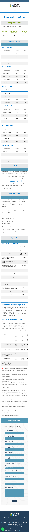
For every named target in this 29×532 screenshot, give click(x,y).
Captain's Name (11, 471)
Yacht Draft (8, 458)
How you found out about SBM (13, 464)
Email (7, 482)
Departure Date (10, 436)
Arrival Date (9, 431)
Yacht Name (9, 442)
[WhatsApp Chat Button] (3, 529)
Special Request (10, 487)
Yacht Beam (9, 453)
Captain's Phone (11, 476)
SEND (14, 501)
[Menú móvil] (15, 10)
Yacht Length (9, 447)
